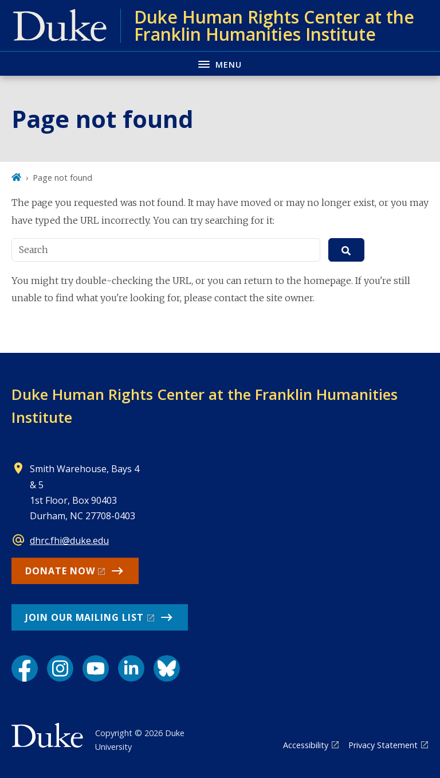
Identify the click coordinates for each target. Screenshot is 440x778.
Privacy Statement (383, 745)
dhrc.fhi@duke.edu (69, 540)
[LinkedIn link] (131, 668)
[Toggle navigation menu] (220, 63)
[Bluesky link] (167, 668)
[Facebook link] (24, 668)
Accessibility (305, 745)
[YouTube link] (95, 668)
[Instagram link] (60, 668)
